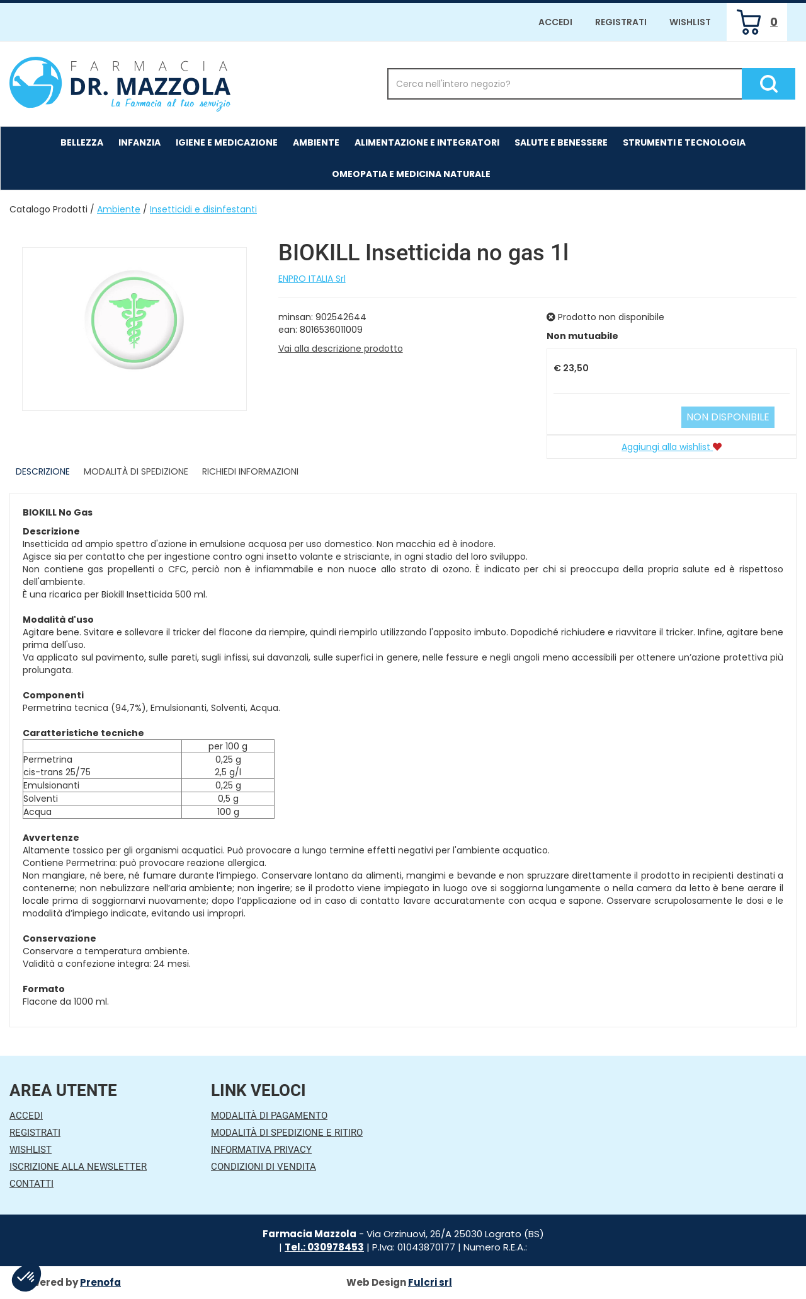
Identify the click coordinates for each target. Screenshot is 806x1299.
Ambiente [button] (316, 142)
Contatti (31, 1183)
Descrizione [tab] (43, 471)
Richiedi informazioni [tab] (250, 471)
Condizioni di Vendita (263, 1166)
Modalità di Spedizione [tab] (136, 471)
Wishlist (690, 22)
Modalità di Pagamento (269, 1115)
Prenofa (100, 1282)
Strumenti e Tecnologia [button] (684, 142)
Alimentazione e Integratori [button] (427, 142)
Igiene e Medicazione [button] (227, 142)
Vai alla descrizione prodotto (340, 348)
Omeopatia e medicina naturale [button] (411, 174)
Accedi (555, 22)
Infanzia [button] (139, 142)
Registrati (621, 22)
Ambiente (118, 209)
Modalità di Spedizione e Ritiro (287, 1132)
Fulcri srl (430, 1282)
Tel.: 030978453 (324, 1247)
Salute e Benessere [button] (561, 142)
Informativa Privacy (261, 1149)
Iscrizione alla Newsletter (78, 1166)
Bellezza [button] (81, 142)
